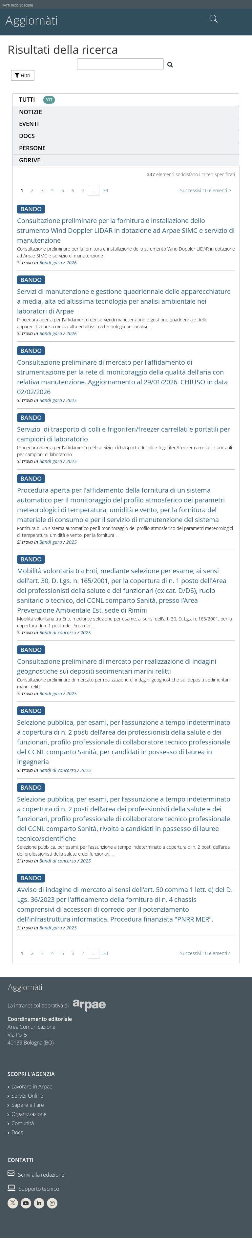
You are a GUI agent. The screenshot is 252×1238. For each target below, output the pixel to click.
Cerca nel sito (213, 19)
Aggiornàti (31, 20)
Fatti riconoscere (17, 5)
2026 (71, 262)
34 (105, 190)
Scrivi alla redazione (36, 1174)
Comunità (22, 1123)
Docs (17, 1132)
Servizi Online (27, 1095)
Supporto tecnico (33, 1188)
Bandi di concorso (57, 632)
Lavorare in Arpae (31, 1086)
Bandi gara (50, 262)
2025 (71, 400)
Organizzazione (29, 1114)
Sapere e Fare (27, 1104)
